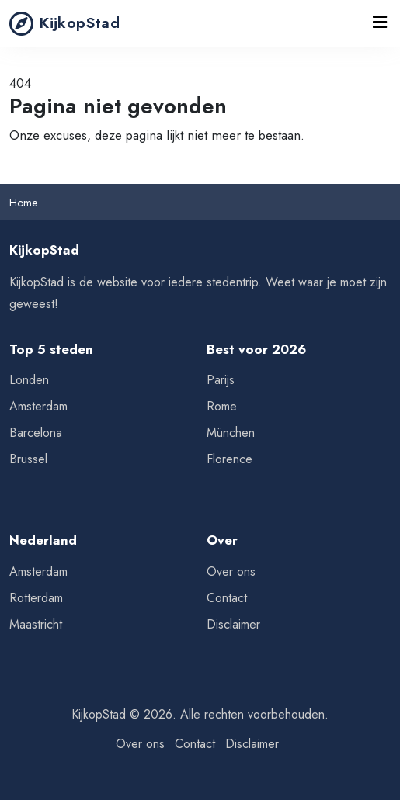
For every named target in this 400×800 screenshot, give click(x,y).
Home (23, 202)
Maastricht (35, 624)
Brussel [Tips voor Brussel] (28, 459)
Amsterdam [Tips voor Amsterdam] (38, 406)
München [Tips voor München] (231, 433)
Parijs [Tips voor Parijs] (221, 380)
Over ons (231, 571)
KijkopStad (64, 23)
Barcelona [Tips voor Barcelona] (35, 433)
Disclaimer (233, 624)
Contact (227, 598)
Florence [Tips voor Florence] (229, 459)
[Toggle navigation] (380, 23)
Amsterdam (38, 571)
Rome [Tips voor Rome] (222, 406)
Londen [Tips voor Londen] (29, 380)
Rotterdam (36, 598)
